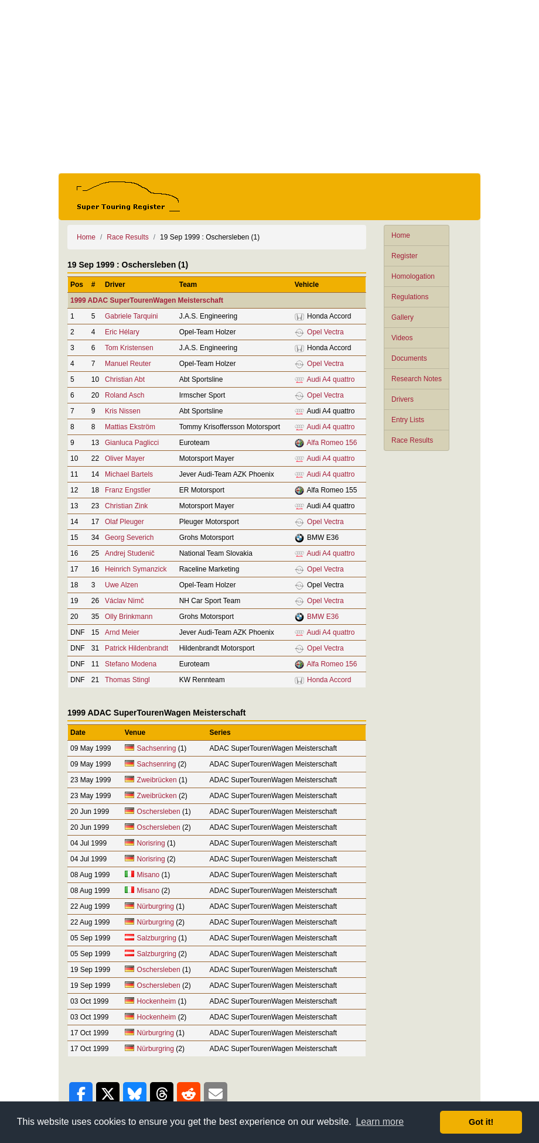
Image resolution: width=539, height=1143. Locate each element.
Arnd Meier (122, 632)
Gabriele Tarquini (131, 316)
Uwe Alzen (121, 585)
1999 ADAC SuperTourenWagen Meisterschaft (146, 300)
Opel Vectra (325, 332)
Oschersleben (158, 811)
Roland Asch (124, 395)
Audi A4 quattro (330, 379)
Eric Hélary (122, 332)
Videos (401, 338)
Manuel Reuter (128, 364)
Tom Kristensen (129, 348)
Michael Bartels (129, 474)
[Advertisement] (269, 87)
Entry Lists (407, 420)
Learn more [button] (380, 1122)
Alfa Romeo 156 (331, 443)
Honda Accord (329, 680)
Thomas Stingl (127, 680)
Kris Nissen (123, 411)
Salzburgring (156, 938)
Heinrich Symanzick (135, 569)
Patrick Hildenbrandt (136, 648)
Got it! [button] (481, 1122)
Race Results (412, 440)
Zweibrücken (157, 780)
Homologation (413, 276)
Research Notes (416, 379)
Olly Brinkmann (128, 616)
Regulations (409, 297)
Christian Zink (126, 506)
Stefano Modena (130, 664)
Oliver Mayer (125, 458)
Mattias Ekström (130, 427)
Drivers (402, 399)
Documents (409, 358)
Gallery (402, 317)
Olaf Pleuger (124, 522)
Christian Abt (125, 379)
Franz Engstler (128, 490)
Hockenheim (156, 1001)
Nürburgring (156, 906)
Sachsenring (156, 748)
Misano (148, 875)
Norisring (151, 843)
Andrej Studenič (130, 553)
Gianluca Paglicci (132, 443)
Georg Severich (129, 537)
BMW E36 (323, 616)
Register (404, 256)
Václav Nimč (124, 601)
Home (400, 235)
